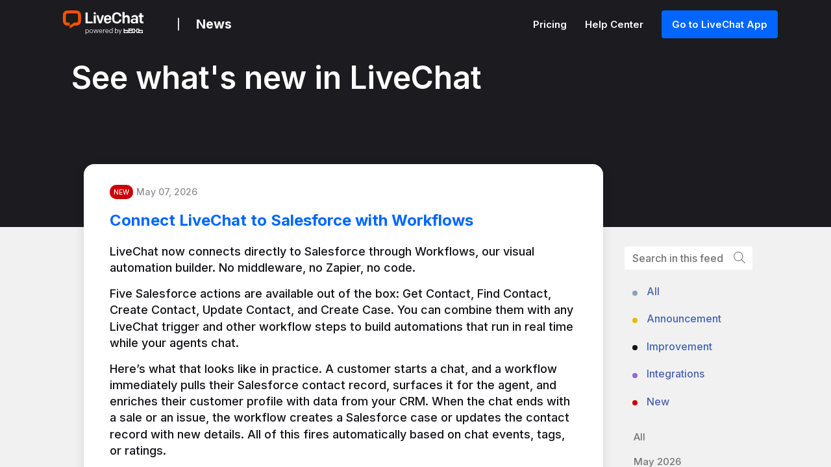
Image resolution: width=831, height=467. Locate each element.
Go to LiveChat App (719, 24)
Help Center (615, 24)
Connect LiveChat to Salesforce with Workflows (291, 220)
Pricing (551, 24)
